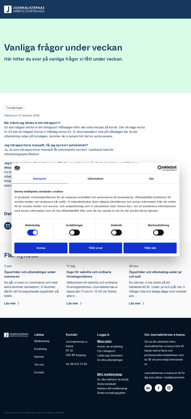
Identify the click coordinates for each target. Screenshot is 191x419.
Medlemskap (42, 341)
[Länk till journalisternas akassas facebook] (158, 388)
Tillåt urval (96, 247)
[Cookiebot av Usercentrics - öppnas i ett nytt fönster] (160, 168)
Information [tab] (95, 178)
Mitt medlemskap (109, 374)
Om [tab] (151, 178)
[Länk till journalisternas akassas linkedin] (148, 388)
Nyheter (39, 356)
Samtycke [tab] (39, 178)
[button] (8, 226)
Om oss (39, 364)
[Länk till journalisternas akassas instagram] (169, 388)
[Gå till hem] (24, 9)
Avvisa (41, 247)
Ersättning (40, 349)
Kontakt (39, 372)
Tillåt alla (150, 247)
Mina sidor (104, 341)
